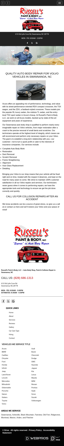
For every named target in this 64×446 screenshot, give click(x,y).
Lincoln (4, 378)
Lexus (33, 374)
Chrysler (5, 358)
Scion (33, 394)
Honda (4, 365)
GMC (33, 361)
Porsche (5, 391)
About (11, 316)
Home (11, 312)
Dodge (34, 358)
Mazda (34, 378)
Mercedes (6, 381)
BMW (4, 352)
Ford (3, 361)
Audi (33, 348)
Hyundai (34, 365)
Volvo (4, 404)
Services (12, 320)
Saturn (4, 394)
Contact (12, 338)
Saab (33, 391)
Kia (32, 371)
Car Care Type (14, 331)
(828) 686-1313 (23, 277)
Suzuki (34, 397)
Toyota (4, 400)
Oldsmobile (6, 387)
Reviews (12, 323)
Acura (4, 348)
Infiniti (4, 368)
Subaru (4, 397)
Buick (33, 352)
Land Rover (6, 374)
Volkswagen (36, 400)
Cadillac (5, 355)
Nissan (34, 384)
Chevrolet (35, 355)
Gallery (11, 327)
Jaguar (34, 368)
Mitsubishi (6, 384)
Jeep (4, 371)
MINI (33, 381)
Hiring (11, 334)
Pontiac (34, 387)
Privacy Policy (35, 430)
